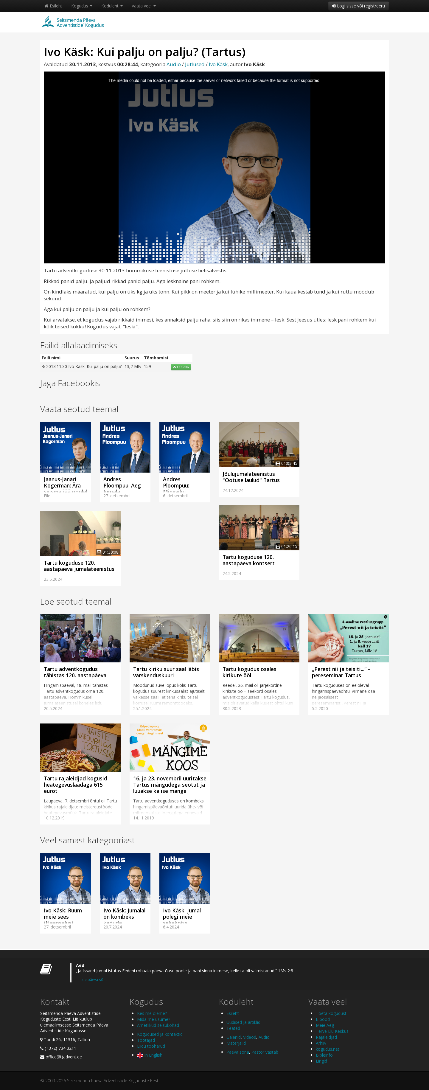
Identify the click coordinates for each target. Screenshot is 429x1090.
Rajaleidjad (326, 1037)
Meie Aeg (325, 1025)
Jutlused (195, 64)
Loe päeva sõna (94, 979)
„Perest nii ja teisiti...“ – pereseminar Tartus (341, 672)
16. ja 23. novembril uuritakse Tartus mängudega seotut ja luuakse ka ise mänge (169, 784)
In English (149, 1055)
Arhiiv (321, 1043)
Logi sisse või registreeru (358, 6)
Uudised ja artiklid (243, 1022)
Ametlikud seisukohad (158, 1025)
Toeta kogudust (331, 1013)
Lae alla (181, 367)
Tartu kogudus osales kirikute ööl (249, 672)
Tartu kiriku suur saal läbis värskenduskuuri (166, 672)
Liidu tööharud (151, 1046)
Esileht (53, 6)
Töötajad (146, 1040)
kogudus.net (327, 1049)
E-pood (323, 1019)
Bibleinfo (324, 1055)
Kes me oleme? (152, 1013)
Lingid (321, 1061)
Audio (174, 64)
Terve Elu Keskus (332, 1031)
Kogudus (81, 6)
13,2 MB (133, 366)
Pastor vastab (264, 1052)
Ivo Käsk (218, 64)
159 (147, 366)
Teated (233, 1028)
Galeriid (233, 1037)
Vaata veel (144, 6)
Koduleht (112, 6)
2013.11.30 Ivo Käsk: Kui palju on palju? (82, 366)
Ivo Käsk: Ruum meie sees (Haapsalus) (63, 916)
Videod (249, 1037)
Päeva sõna (237, 1052)
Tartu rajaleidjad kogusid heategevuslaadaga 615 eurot (75, 784)
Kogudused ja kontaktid (160, 1034)
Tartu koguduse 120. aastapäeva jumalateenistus (79, 565)
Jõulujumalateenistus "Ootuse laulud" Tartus (251, 477)
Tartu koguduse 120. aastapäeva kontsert (249, 560)
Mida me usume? (153, 1019)
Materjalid (236, 1043)
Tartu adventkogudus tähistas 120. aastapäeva (75, 672)
